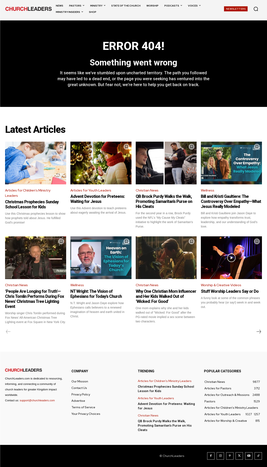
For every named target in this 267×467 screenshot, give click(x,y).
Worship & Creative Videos (221, 285)
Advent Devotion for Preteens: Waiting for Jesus (97, 199)
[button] (256, 9)
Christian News (147, 190)
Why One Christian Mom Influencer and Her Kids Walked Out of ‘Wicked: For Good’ (166, 296)
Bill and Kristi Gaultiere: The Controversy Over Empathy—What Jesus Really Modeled (231, 201)
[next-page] (258, 332)
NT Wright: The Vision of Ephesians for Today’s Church (96, 294)
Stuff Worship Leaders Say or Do (230, 291)
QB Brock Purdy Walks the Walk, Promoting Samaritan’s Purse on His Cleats (164, 201)
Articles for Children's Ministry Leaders (27, 193)
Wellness (207, 190)
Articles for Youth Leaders (90, 190)
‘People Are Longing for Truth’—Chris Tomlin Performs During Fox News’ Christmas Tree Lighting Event (34, 299)
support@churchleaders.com (37, 400)
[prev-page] (8, 332)
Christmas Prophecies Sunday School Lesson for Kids (32, 204)
